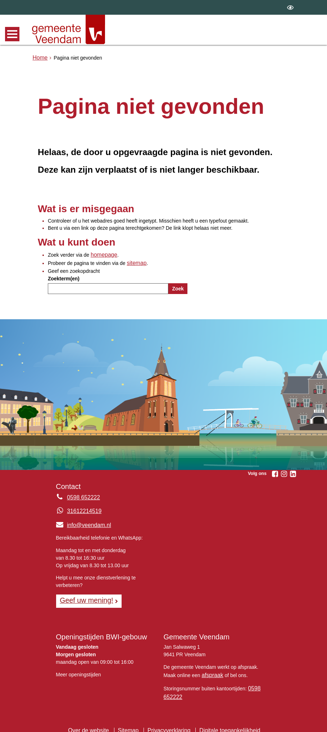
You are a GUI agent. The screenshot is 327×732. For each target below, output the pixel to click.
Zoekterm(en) (64, 276)
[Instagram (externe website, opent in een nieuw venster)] (284, 472)
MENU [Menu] (12, 34)
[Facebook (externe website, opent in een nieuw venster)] (275, 472)
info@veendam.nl (81, 523)
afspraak (211, 670)
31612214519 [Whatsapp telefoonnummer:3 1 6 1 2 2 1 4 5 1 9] (82, 509)
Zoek (177, 286)
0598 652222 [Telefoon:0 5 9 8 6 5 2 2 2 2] (81, 495)
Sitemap (132, 723)
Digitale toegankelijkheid (224, 723)
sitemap (135, 262)
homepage (102, 254)
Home (39, 57)
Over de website (95, 723)
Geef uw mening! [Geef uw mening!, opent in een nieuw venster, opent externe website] (83, 597)
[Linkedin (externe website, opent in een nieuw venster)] (293, 472)
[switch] (290, 7)
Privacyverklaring (169, 723)
